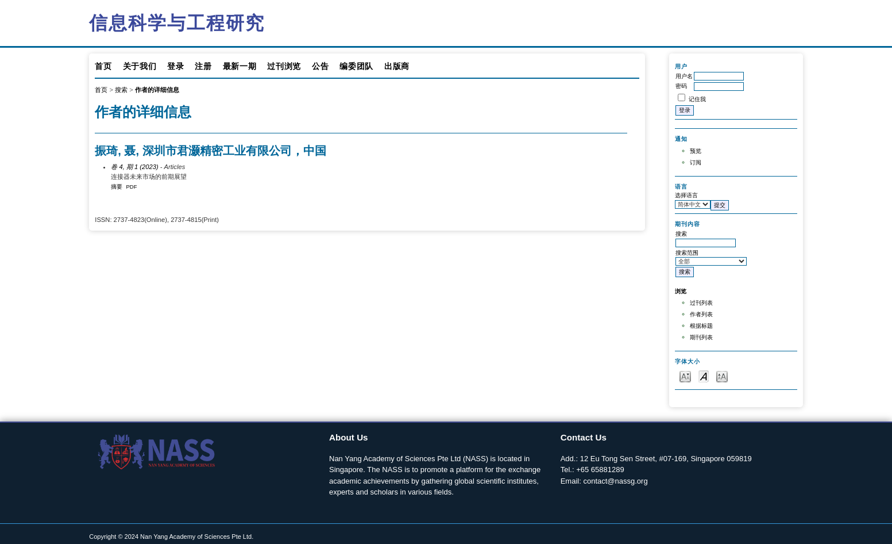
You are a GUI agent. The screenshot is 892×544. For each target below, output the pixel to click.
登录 (175, 66)
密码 (681, 86)
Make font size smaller (685, 375)
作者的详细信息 (157, 89)
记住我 (697, 99)
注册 (203, 66)
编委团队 (356, 66)
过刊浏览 (284, 66)
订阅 (695, 162)
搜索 (121, 89)
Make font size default (703, 375)
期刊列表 (701, 337)
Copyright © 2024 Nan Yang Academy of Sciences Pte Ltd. (171, 536)
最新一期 (240, 66)
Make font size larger (722, 375)
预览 (695, 151)
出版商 (397, 66)
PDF (131, 186)
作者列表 (701, 314)
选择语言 (686, 195)
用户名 (684, 76)
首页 (103, 66)
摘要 (116, 186)
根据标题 (701, 326)
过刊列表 (701, 303)
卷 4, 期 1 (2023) (134, 166)
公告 (320, 66)
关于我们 (140, 66)
